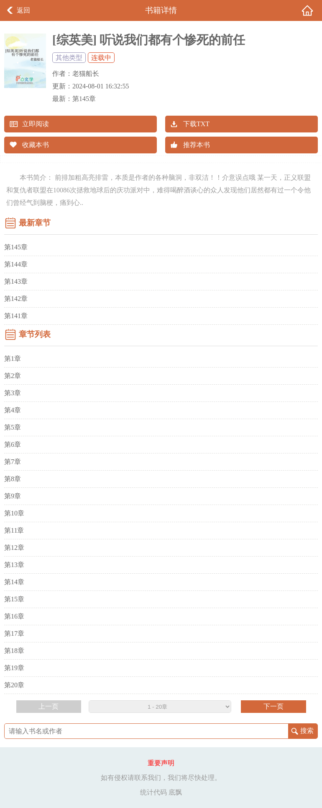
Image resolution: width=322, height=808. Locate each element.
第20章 (14, 685)
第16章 (14, 616)
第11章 (14, 530)
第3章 (12, 392)
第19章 (14, 667)
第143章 (16, 281)
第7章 (12, 461)
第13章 (14, 564)
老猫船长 (85, 73)
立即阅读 (35, 123)
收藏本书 (35, 144)
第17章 (14, 633)
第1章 (12, 358)
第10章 (14, 513)
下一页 (273, 706)
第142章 (16, 298)
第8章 (12, 478)
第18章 (14, 650)
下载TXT (196, 123)
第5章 (12, 427)
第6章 (12, 444)
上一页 (48, 706)
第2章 (12, 375)
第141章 (16, 315)
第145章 (84, 98)
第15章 (14, 599)
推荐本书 (196, 144)
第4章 (12, 410)
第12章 (14, 547)
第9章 (12, 496)
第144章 (16, 264)
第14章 (14, 581)
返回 (23, 10)
